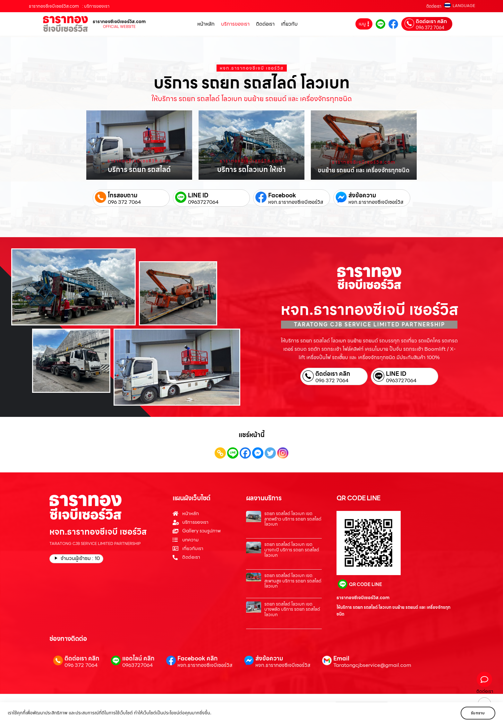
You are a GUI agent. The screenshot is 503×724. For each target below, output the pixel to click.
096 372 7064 (430, 27)
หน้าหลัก (206, 24)
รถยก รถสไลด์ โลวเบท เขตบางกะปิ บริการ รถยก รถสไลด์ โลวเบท (291, 550)
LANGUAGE (464, 6)
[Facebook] (245, 453)
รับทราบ (476, 713)
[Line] (232, 453)
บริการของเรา (235, 24)
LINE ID (198, 195)
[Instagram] (282, 453)
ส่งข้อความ (362, 195)
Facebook (282, 195)
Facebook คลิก (197, 658)
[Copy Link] (220, 453)
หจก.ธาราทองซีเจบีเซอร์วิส (295, 202)
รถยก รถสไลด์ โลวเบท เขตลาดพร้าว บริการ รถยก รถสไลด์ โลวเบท (292, 519)
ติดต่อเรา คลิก (431, 21)
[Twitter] (270, 453)
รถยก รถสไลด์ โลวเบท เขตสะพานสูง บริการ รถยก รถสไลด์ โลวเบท (292, 581)
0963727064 (203, 202)
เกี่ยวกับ (289, 24)
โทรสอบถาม (123, 195)
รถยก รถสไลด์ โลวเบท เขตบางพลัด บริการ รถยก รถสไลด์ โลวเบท (292, 609)
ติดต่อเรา (433, 6)
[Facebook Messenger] (257, 453)
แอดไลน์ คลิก (138, 658)
